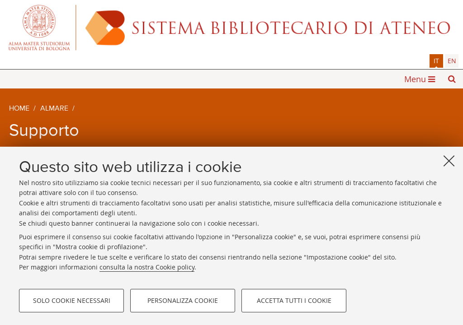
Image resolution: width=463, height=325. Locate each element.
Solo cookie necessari (71, 300)
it (436, 60)
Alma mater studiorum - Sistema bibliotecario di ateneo (231, 27)
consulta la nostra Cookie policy (146, 267)
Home (19, 108)
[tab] (436, 61)
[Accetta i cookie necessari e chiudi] (449, 160)
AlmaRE (54, 108)
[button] (451, 79)
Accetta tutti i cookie (294, 300)
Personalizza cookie (182, 300)
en (452, 60)
